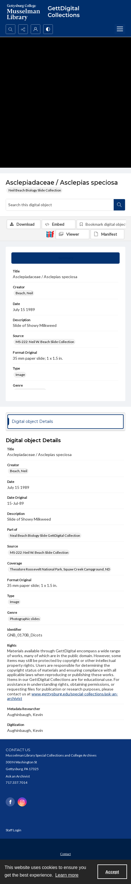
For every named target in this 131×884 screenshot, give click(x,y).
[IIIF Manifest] (107, 234)
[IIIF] (50, 234)
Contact (65, 854)
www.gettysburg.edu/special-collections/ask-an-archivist (62, 696)
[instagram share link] (22, 801)
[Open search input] (10, 29)
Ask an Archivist (18, 776)
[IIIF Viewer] (72, 234)
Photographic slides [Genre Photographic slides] (25, 619)
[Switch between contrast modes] (48, 29)
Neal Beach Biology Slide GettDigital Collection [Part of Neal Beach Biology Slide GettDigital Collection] (45, 535)
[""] (65, 12)
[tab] (65, 258)
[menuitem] (65, 853)
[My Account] (35, 29)
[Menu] (120, 29)
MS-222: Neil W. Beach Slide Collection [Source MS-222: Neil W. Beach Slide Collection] (45, 342)
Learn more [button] (66, 875)
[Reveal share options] (23, 29)
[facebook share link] (10, 801)
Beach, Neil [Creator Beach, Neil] (24, 293)
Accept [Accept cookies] (112, 872)
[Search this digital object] (60, 204)
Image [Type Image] (20, 374)
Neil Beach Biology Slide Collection (35, 190)
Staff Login (13, 830)
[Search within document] (119, 204)
